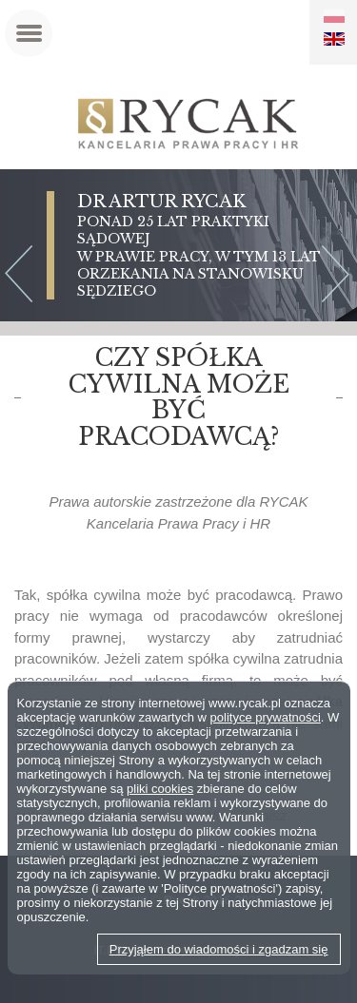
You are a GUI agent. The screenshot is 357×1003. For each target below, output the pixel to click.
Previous (17, 275)
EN (334, 39)
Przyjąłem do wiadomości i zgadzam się (218, 949)
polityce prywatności (265, 717)
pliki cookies (160, 788)
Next (339, 275)
